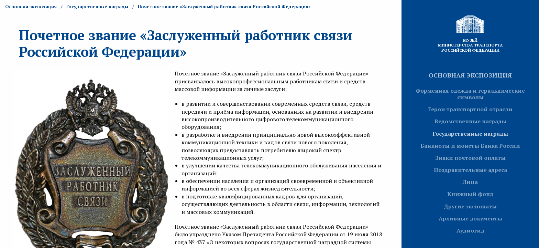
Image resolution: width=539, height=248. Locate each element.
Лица (470, 182)
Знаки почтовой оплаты (470, 158)
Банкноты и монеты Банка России (470, 145)
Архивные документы (470, 218)
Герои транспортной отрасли (470, 109)
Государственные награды (470, 133)
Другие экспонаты (470, 206)
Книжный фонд (470, 194)
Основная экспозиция (470, 75)
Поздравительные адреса (470, 170)
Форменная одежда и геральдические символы (470, 94)
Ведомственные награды (470, 121)
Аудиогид (470, 230)
